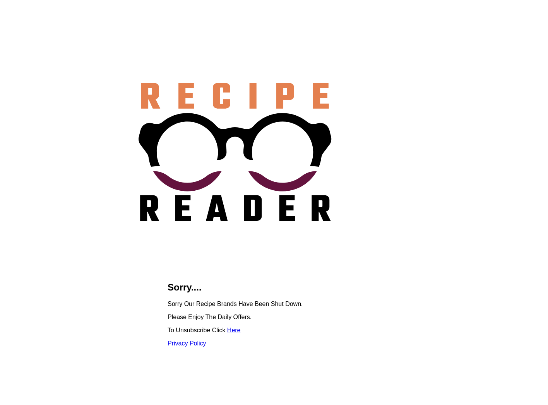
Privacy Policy (187, 343)
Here (234, 330)
